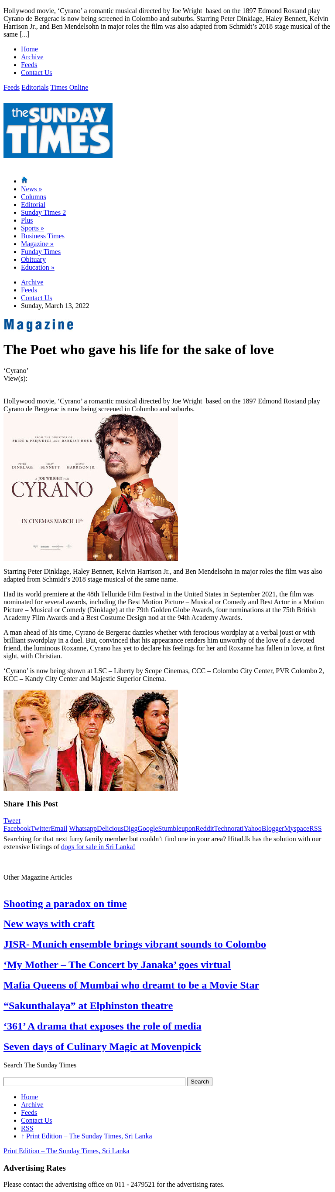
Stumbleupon (176, 828)
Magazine (37, 243)
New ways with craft (49, 923)
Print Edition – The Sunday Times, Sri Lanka (86, 1136)
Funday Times (41, 251)
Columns (33, 196)
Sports (32, 228)
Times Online (69, 87)
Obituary (33, 259)
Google (147, 828)
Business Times (43, 236)
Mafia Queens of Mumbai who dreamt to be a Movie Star (131, 985)
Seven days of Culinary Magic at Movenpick (102, 1046)
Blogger (273, 828)
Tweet (12, 820)
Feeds (29, 64)
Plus (27, 220)
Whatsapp (83, 828)
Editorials (34, 87)
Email (59, 828)
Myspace (296, 828)
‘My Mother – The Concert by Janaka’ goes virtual (117, 964)
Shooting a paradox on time (65, 903)
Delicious (110, 828)
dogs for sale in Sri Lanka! (98, 846)
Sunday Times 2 (43, 212)
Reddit (204, 828)
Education (38, 267)
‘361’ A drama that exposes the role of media (102, 1026)
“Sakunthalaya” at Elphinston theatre (88, 1005)
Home (29, 49)
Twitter (41, 828)
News (31, 189)
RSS (315, 828)
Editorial (33, 204)
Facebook (17, 828)
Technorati (229, 828)
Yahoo (253, 828)
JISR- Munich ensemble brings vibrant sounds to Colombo (134, 944)
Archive (32, 57)
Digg (130, 828)
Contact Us (36, 72)
